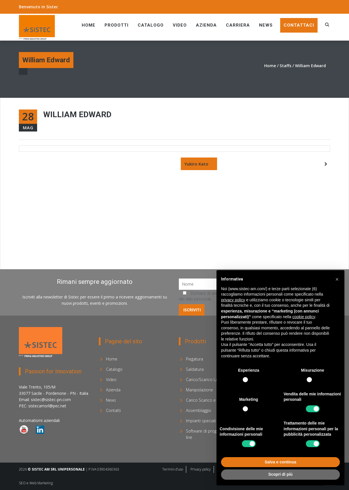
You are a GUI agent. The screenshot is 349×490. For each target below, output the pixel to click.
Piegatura (194, 359)
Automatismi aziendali (39, 420)
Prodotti (117, 25)
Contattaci (299, 25)
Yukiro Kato (196, 164)
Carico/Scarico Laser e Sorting (213, 379)
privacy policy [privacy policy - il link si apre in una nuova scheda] (233, 300)
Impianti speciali (201, 420)
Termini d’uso (172, 469)
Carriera (238, 25)
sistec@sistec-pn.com (51, 399)
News (266, 25)
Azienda (206, 25)
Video (180, 25)
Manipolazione (199, 390)
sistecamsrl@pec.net (47, 406)
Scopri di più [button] (280, 474)
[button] (337, 279)
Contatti (113, 410)
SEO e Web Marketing (36, 483)
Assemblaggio (198, 410)
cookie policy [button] (303, 316)
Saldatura (195, 369)
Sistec (52, 6)
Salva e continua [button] (280, 462)
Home (88, 25)
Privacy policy (200, 469)
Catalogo (151, 25)
